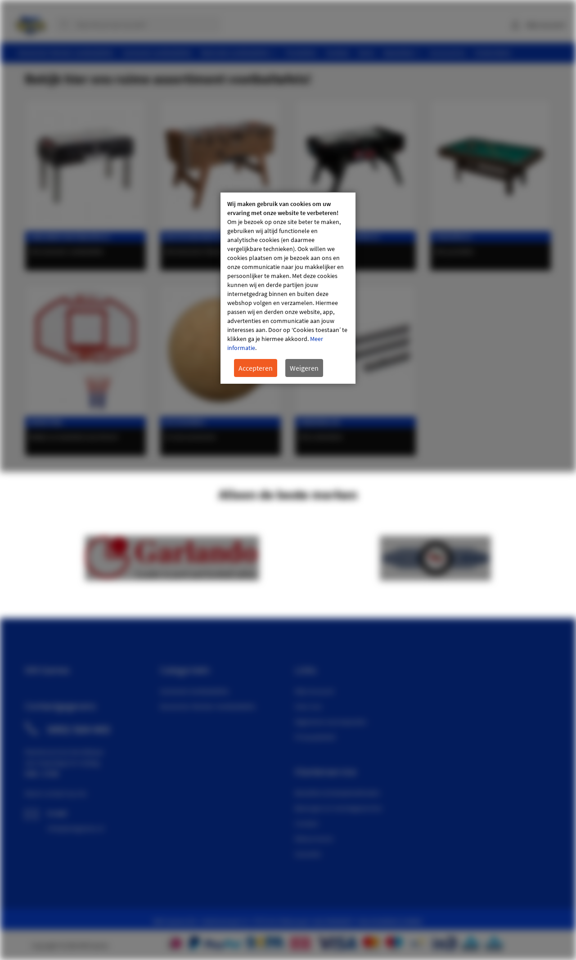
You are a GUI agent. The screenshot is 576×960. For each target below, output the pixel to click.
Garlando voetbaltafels (70, 237)
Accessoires (185, 422)
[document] (288, 288)
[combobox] (137, 25)
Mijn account (545, 24)
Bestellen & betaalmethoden (337, 792)
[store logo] (30, 22)
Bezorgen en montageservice (338, 807)
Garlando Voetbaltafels (194, 690)
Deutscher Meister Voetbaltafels (208, 706)
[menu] (291, 53)
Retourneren (314, 838)
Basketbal (46, 422)
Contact (306, 823)
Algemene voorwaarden (331, 721)
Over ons (308, 706)
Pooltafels (453, 237)
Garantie (308, 853)
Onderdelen (320, 422)
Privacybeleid (315, 736)
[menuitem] (66, 53)
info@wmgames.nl (75, 828)
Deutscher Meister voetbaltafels (220, 237)
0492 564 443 (78, 729)
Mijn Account (314, 690)
